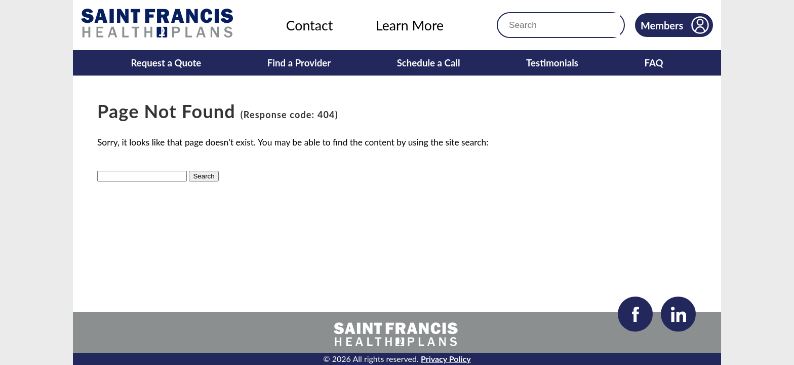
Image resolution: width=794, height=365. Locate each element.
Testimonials (552, 62)
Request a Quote (166, 62)
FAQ (653, 62)
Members (675, 25)
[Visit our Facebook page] (635, 314)
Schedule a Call (428, 62)
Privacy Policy (446, 358)
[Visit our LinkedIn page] (678, 314)
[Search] (540, 25)
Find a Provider (299, 62)
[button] (608, 25)
